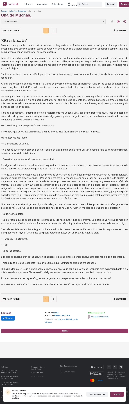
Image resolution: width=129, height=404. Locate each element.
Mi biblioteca (72, 4)
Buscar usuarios (37, 376)
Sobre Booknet (37, 373)
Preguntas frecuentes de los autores (9, 383)
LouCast (6, 313)
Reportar (64, 331)
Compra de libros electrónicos (38, 368)
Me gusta (8, 318)
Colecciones (57, 4)
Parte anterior (11, 30)
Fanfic (11, 11)
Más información (97, 394)
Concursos (42, 4)
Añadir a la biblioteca (99, 317)
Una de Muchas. (20, 11)
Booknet (4, 11)
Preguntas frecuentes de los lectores (9, 377)
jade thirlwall (67, 319)
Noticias (4, 367)
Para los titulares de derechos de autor (9, 372)
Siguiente (120, 30)
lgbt (59, 319)
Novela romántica (62, 315)
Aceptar (117, 394)
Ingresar (111, 4)
